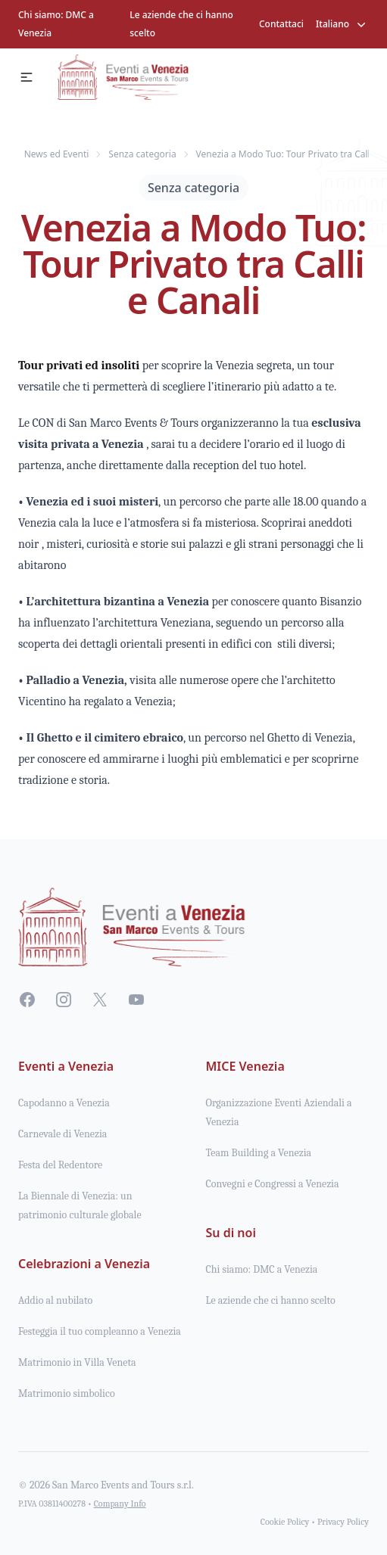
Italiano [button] (342, 24)
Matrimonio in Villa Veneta (77, 1362)
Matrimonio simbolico (66, 1393)
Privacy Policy (343, 1521)
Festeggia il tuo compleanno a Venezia (99, 1331)
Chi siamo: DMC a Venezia (56, 23)
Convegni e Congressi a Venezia (272, 1183)
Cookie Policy (285, 1521)
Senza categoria (193, 187)
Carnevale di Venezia (62, 1133)
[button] (26, 77)
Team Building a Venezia (259, 1152)
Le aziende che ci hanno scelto (181, 23)
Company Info (120, 1503)
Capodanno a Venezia (64, 1102)
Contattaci (281, 23)
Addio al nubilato (55, 1300)
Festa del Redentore (60, 1164)
